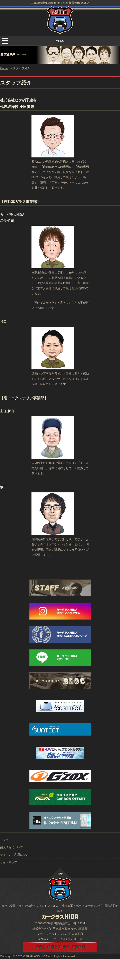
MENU (60, 40)
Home (4, 68)
